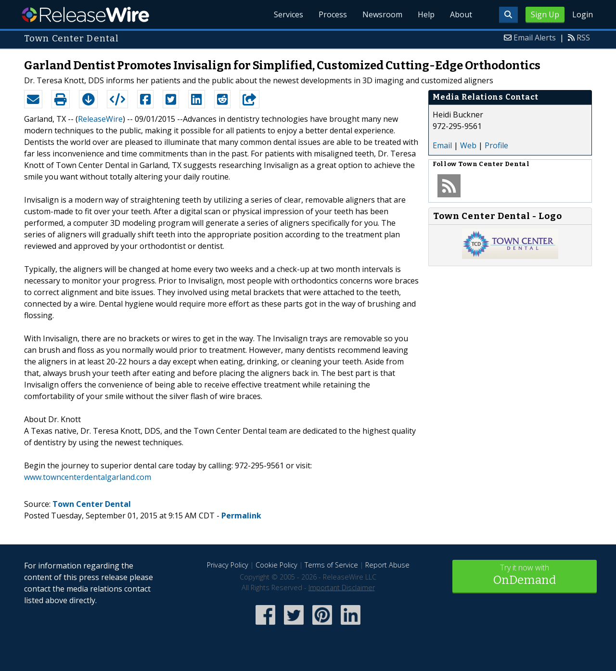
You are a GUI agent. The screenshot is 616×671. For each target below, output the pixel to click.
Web (468, 145)
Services (288, 14)
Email (442, 145)
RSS (583, 37)
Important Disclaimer (341, 587)
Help (426, 14)
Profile (496, 145)
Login (582, 14)
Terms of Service (331, 564)
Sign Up (545, 14)
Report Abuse (387, 564)
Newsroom (382, 14)
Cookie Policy (276, 564)
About (461, 14)
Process (333, 14)
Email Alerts (534, 37)
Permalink (241, 515)
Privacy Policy (227, 564)
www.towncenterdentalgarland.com (87, 477)
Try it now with (524, 575)
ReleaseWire (85, 14)
